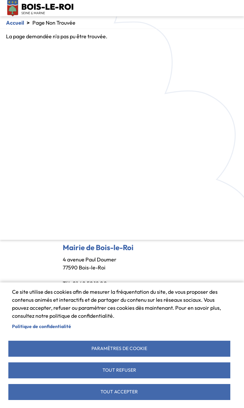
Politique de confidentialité (41, 326)
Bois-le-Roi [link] (40, 8)
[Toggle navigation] (233, 8)
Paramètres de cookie (119, 348)
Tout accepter (119, 392)
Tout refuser (119, 370)
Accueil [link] (15, 22)
